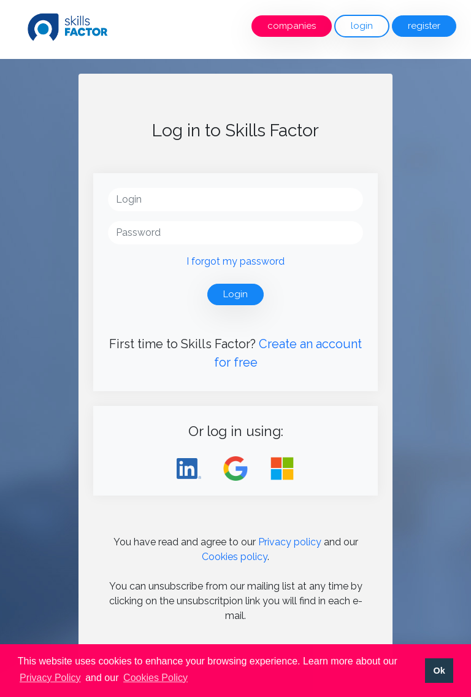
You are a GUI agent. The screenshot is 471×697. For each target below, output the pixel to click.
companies (291, 25)
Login (235, 294)
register (424, 25)
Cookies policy (234, 557)
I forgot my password (235, 261)
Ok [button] (439, 671)
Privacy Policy (50, 677)
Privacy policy (289, 542)
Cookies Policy (155, 677)
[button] (194, 678)
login (362, 25)
